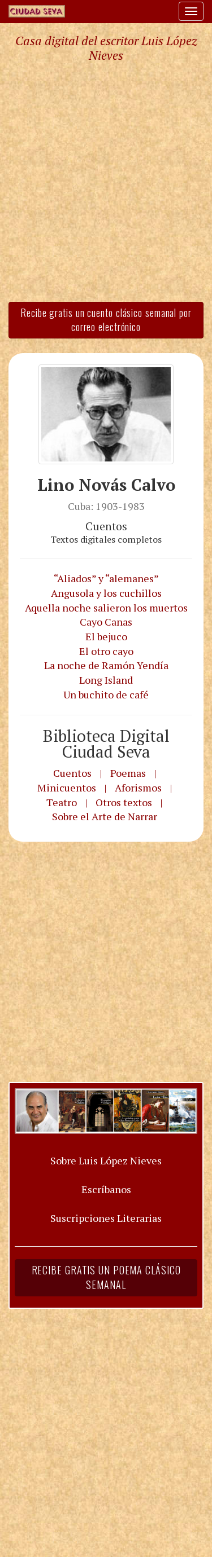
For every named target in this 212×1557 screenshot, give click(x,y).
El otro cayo (106, 651)
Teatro (61, 802)
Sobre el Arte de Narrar (104, 816)
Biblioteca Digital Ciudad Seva (106, 744)
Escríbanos (106, 1189)
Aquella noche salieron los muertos (106, 607)
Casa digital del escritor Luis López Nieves (106, 48)
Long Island (106, 680)
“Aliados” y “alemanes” (106, 578)
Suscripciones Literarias (106, 1218)
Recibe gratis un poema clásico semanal (106, 1277)
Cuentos (72, 773)
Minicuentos (66, 787)
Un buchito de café (106, 694)
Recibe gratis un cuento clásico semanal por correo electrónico (106, 320)
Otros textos (124, 802)
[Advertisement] (106, 181)
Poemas (128, 773)
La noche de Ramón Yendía (106, 665)
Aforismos (138, 787)
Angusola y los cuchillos (106, 593)
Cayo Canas (106, 621)
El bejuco (106, 636)
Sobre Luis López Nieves (106, 1160)
